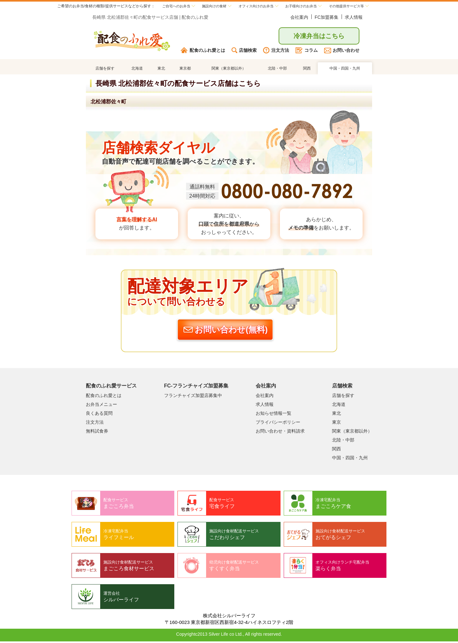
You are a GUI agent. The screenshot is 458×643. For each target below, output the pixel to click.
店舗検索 (244, 51)
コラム (306, 51)
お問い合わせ (341, 51)
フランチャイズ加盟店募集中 (193, 397)
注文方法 (276, 51)
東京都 (184, 69)
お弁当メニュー (101, 405)
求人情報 (354, 17)
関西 (306, 69)
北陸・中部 (277, 69)
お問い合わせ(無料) (224, 331)
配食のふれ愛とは (202, 51)
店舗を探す (104, 69)
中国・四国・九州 (345, 69)
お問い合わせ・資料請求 (280, 432)
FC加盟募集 (326, 17)
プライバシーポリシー (278, 423)
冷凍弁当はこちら (319, 36)
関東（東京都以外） (228, 69)
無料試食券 (97, 432)
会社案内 (299, 17)
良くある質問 (99, 414)
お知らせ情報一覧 (273, 414)
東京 (336, 423)
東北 (160, 69)
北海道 (137, 69)
